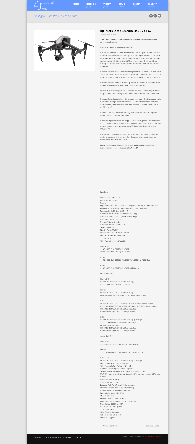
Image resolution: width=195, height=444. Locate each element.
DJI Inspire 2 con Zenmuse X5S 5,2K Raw (125, 31)
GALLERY (136, 5)
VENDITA (107, 5)
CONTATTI (152, 5)
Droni (114, 34)
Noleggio (40, 16)
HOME (76, 4)
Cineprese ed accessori (62, 16)
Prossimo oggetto (152, 426)
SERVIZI (122, 5)
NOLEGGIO (91, 5)
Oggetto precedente (109, 426)
